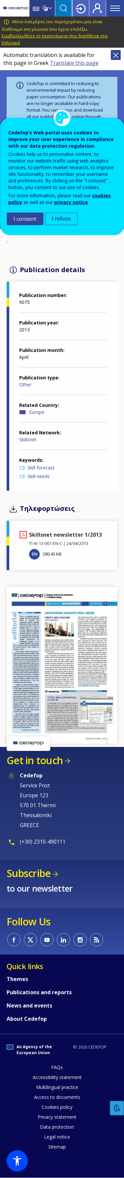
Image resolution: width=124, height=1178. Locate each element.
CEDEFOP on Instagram (80, 939)
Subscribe (29, 873)
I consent (25, 218)
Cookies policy (57, 1107)
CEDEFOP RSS (96, 939)
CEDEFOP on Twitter (30, 939)
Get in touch (35, 760)
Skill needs (38, 476)
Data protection (57, 1127)
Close (116, 55)
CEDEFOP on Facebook (14, 939)
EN (34, 554)
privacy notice (71, 202)
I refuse (61, 218)
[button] (62, 664)
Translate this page (74, 63)
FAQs (57, 1067)
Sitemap (57, 1147)
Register (97, 8)
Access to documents (57, 1097)
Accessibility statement (57, 1077)
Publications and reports (39, 992)
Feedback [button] (117, 1108)
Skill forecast (41, 468)
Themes (17, 979)
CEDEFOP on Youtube (47, 939)
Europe (36, 412)
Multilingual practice (57, 1087)
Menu (115, 8)
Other (25, 384)
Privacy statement (57, 1117)
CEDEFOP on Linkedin (63, 939)
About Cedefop (27, 1018)
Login (80, 8)
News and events (29, 1005)
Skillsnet (27, 439)
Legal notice (57, 1137)
